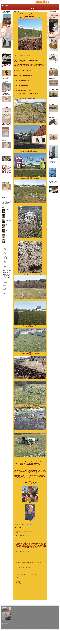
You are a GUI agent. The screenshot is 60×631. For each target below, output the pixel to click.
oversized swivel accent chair (20, 583)
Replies (18, 565)
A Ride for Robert (8, 224)
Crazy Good (7, 209)
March (5, 267)
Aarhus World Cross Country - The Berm (6, 277)
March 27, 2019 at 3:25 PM (25, 535)
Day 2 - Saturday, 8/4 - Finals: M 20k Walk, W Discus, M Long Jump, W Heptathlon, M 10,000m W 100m (6, 202)
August (5, 261)
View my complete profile (5, 180)
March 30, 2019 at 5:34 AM (32, 542)
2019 (3, 256)
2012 (3, 293)
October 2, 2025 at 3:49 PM (24, 580)
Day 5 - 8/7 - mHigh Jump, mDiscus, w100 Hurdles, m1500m (6, 207)
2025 (3, 248)
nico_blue (39, 627)
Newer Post (16, 601)
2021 (3, 253)
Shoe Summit (8, 239)
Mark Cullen (18, 535)
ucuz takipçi (18, 582)
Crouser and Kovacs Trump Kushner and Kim (7, 280)
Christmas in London (8, 230)
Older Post (44, 601)
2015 (3, 289)
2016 (3, 288)
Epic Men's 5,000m (7, 235)
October (5, 258)
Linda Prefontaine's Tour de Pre (8, 220)
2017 (3, 286)
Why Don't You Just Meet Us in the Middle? (7, 275)
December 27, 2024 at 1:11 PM (31, 574)
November (5, 257)
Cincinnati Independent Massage (21, 574)
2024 (3, 249)
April (4, 266)
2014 (3, 290)
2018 (3, 285)
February (5, 282)
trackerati (6, 6)
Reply (17, 532)
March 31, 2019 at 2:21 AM (25, 551)
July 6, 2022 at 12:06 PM (24, 561)
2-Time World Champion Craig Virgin (22, 542)
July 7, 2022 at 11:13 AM (26, 567)
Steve (7, 214)
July (4, 262)
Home (30, 601)
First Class (5, 278)
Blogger (46, 627)
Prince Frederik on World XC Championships (7, 270)
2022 (3, 252)
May (4, 265)
